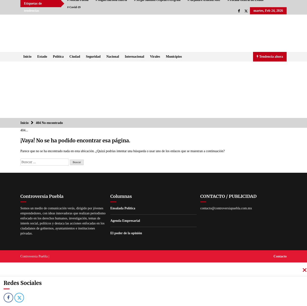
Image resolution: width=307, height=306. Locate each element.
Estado (42, 56)
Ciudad (75, 56)
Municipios (174, 56)
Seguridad (93, 56)
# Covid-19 (74, 7)
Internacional (134, 56)
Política (58, 56)
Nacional (112, 56)
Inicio (27, 56)
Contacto (280, 256)
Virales (155, 56)
